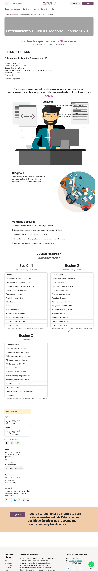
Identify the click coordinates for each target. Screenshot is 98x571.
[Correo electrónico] (28, 500)
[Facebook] (6, 500)
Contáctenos (87, 3)
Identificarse (75, 3)
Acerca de (8, 563)
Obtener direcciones (14, 468)
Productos (8, 565)
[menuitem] (7, 9)
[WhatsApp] (19, 500)
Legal (6, 570)
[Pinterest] (24, 500)
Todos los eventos (11, 15)
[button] (6, 4)
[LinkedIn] (15, 500)
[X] (10, 500)
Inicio (6, 561)
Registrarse (18, 514)
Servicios (7, 568)
